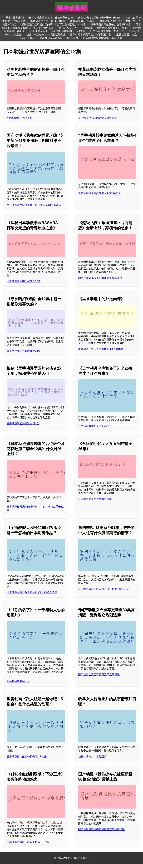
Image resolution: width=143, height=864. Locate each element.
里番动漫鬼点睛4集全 (82, 21)
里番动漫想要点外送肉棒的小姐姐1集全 (100, 349)
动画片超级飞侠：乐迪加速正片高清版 (100, 277)
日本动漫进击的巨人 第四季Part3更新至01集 (103, 589)
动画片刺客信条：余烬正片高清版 (45, 34)
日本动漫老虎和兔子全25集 (93, 426)
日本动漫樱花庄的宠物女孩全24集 (97, 117)
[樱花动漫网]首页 (14, 17)
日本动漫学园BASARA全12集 (24, 281)
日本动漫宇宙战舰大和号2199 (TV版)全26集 (32, 592)
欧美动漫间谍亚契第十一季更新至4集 (99, 17)
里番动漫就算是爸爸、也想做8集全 (111, 24)
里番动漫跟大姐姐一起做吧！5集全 (27, 756)
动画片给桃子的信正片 (19, 117)
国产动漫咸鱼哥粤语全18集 (112, 27)
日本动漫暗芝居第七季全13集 (107, 31)
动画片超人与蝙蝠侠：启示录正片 (58, 38)
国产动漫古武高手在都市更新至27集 (90, 34)
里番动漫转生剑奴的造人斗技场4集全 (99, 193)
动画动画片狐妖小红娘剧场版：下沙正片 (30, 842)
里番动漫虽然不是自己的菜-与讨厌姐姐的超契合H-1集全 (53, 24)
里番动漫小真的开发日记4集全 (47, 21)
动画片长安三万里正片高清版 (75, 27)
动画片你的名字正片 (18, 681)
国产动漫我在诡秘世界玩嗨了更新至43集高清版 (34, 205)
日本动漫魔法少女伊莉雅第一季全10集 (51, 17)
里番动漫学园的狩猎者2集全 (23, 423)
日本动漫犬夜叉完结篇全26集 (95, 499)
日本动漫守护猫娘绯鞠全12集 (23, 350)
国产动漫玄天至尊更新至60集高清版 (99, 674)
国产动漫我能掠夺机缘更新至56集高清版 (101, 829)
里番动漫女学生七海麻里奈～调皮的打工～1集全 (57, 31)
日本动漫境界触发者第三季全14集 (102, 38)
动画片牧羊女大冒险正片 (92, 756)
